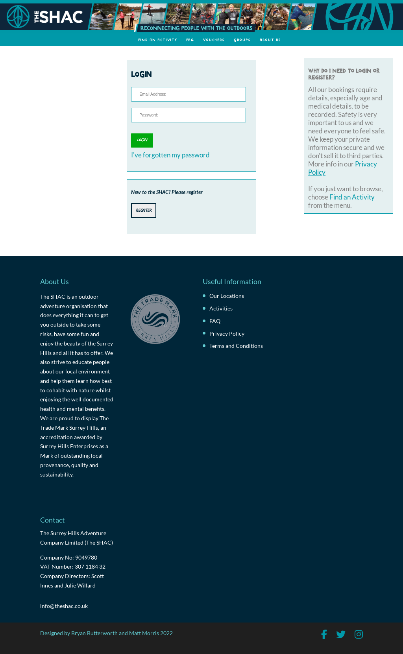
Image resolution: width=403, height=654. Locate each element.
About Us (270, 39)
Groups (242, 39)
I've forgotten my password (170, 155)
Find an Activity (157, 39)
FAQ (190, 39)
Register (144, 209)
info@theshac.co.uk (64, 605)
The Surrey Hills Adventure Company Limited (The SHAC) (76, 538)
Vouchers (214, 39)
